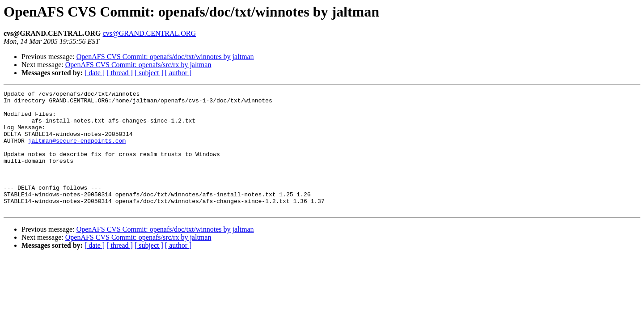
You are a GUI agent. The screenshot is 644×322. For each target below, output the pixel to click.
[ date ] (95, 72)
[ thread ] (119, 72)
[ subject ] (149, 72)
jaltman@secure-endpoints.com (77, 151)
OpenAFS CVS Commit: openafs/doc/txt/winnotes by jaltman (165, 56)
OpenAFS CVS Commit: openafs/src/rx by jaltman (138, 64)
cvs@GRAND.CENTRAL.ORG (149, 33)
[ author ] (178, 72)
